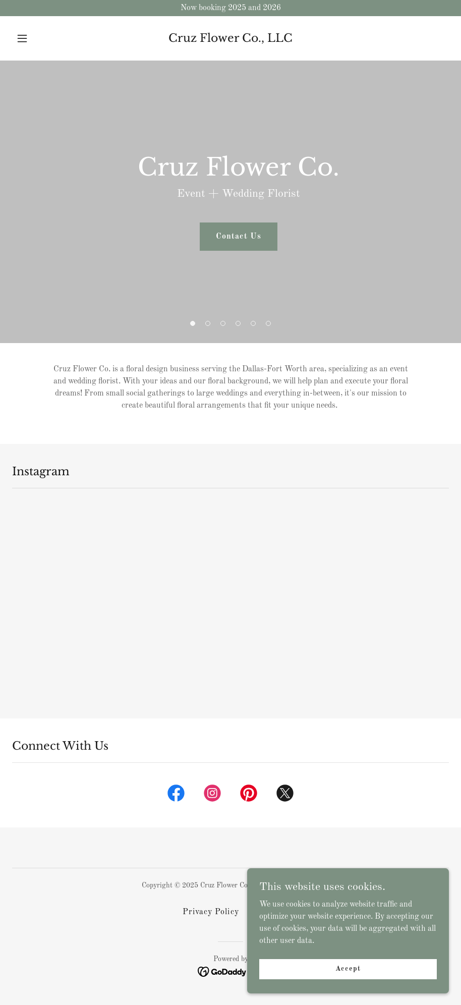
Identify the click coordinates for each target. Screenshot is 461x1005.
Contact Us (238, 237)
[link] (230, 40)
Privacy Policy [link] (211, 912)
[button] (45, 38)
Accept (347, 975)
